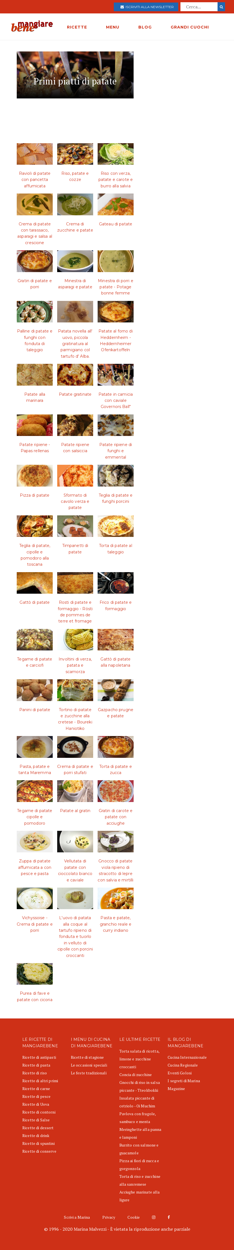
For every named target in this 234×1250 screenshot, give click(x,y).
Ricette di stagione (87, 1057)
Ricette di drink (35, 1135)
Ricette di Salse (36, 1119)
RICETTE (77, 27)
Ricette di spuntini (38, 1143)
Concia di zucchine (135, 1074)
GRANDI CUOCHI (190, 27)
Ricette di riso (34, 1073)
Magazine (176, 1088)
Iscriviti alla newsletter (147, 7)
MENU (112, 27)
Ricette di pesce (36, 1096)
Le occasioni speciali (89, 1065)
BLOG (145, 27)
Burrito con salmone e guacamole (139, 1148)
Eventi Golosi (180, 1073)
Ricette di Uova (35, 1104)
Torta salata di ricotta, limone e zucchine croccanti (139, 1058)
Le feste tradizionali (89, 1073)
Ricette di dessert (38, 1127)
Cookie (133, 1217)
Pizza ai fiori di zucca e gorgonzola (139, 1164)
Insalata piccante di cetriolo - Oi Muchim (137, 1102)
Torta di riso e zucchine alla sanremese (139, 1180)
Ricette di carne (36, 1088)
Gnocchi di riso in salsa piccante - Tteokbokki (139, 1086)
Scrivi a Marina (77, 1217)
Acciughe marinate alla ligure (139, 1195)
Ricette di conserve (39, 1151)
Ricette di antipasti (39, 1057)
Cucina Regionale (183, 1065)
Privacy (108, 1217)
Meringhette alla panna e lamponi (140, 1133)
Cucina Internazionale (187, 1057)
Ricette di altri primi (40, 1080)
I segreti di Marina (184, 1080)
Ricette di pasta (36, 1065)
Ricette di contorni (39, 1112)
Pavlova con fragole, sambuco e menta (137, 1117)
